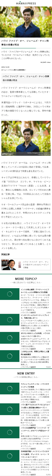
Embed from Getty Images (10, 120)
